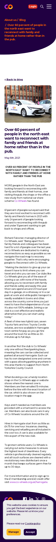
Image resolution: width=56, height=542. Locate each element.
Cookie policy (32, 523)
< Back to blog (13, 79)
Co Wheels (20, 201)
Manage (14, 532)
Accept (30, 532)
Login (32, 6)
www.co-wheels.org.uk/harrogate (28, 482)
